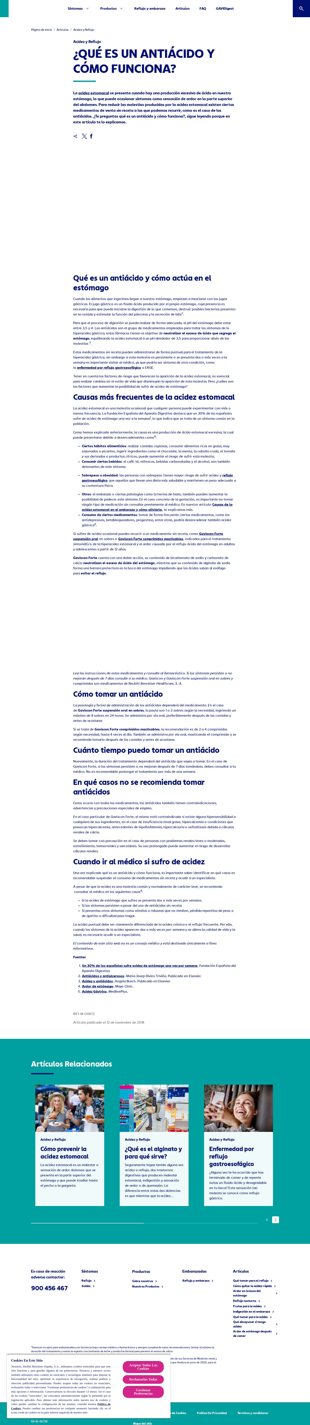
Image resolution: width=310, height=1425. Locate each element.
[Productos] (121, 8)
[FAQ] (215, 8)
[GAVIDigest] (237, 8)
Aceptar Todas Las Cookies (143, 1366)
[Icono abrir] (301, 8)
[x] (84, 136)
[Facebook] (91, 136)
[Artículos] (195, 8)
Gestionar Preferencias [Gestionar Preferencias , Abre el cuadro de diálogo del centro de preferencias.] (143, 1391)
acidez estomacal (93, 93)
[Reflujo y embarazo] (162, 8)
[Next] (275, 1217)
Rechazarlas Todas (143, 1379)
